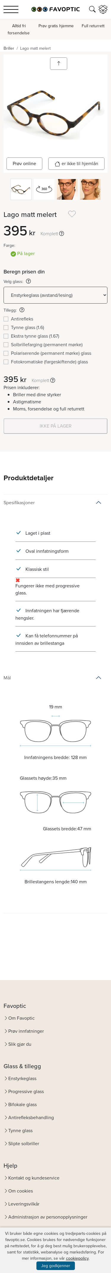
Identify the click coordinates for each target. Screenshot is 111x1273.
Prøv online (24, 163)
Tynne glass (20, 1130)
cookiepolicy (77, 1258)
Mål (7, 677)
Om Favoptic (21, 1018)
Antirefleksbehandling (31, 1117)
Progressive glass (26, 1091)
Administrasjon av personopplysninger (47, 1217)
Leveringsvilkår (23, 1204)
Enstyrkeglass (22, 1078)
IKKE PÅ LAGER (56, 426)
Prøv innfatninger (26, 1031)
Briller (9, 48)
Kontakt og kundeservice (33, 1177)
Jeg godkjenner (55, 1266)
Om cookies (20, 1190)
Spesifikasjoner (19, 502)
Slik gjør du (19, 1044)
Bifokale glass (22, 1104)
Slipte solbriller (23, 1143)
